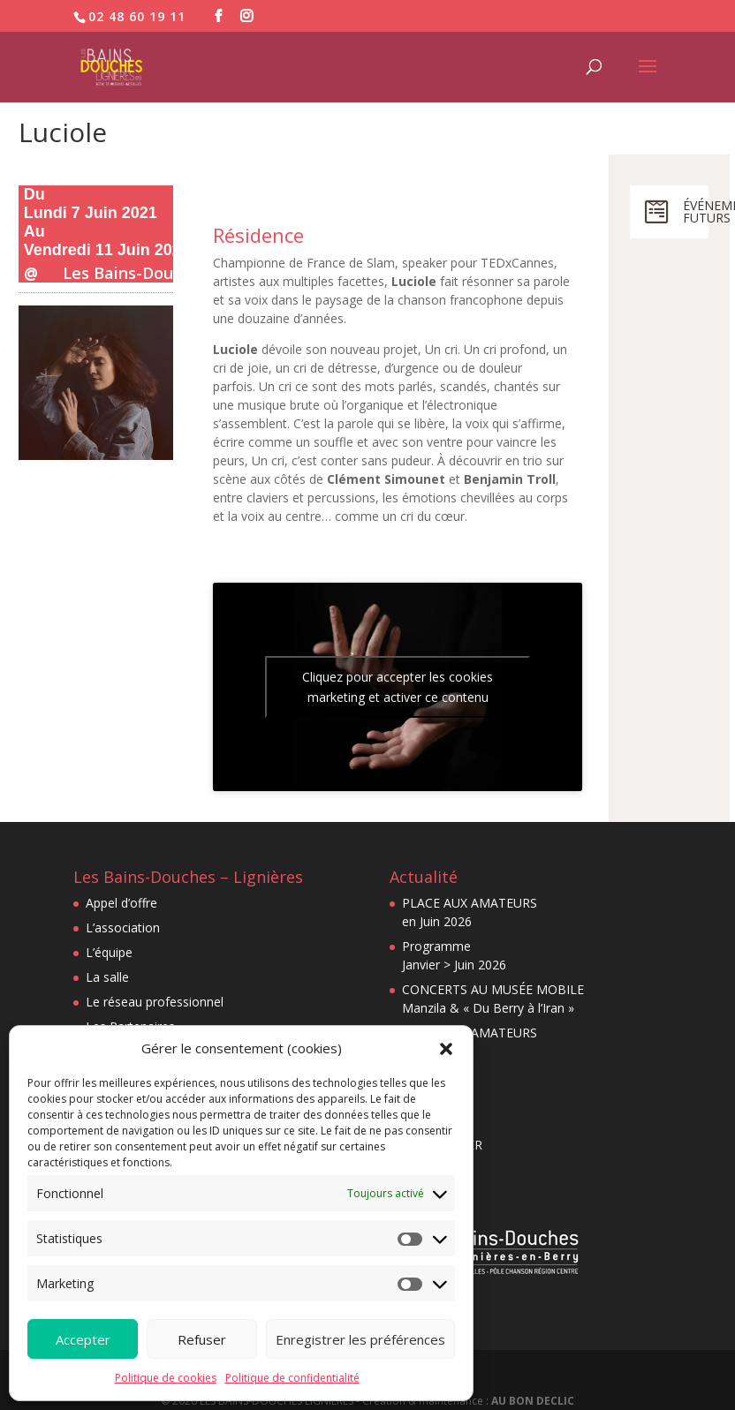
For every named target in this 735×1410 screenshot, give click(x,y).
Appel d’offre (121, 902)
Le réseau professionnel (155, 1001)
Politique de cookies (165, 1377)
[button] (446, 1049)
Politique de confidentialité (292, 1377)
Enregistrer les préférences (360, 1339)
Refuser (202, 1339)
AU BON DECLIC (532, 1400)
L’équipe (109, 952)
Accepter (83, 1339)
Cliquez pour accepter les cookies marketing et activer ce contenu (397, 686)
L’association (123, 927)
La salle (107, 977)
